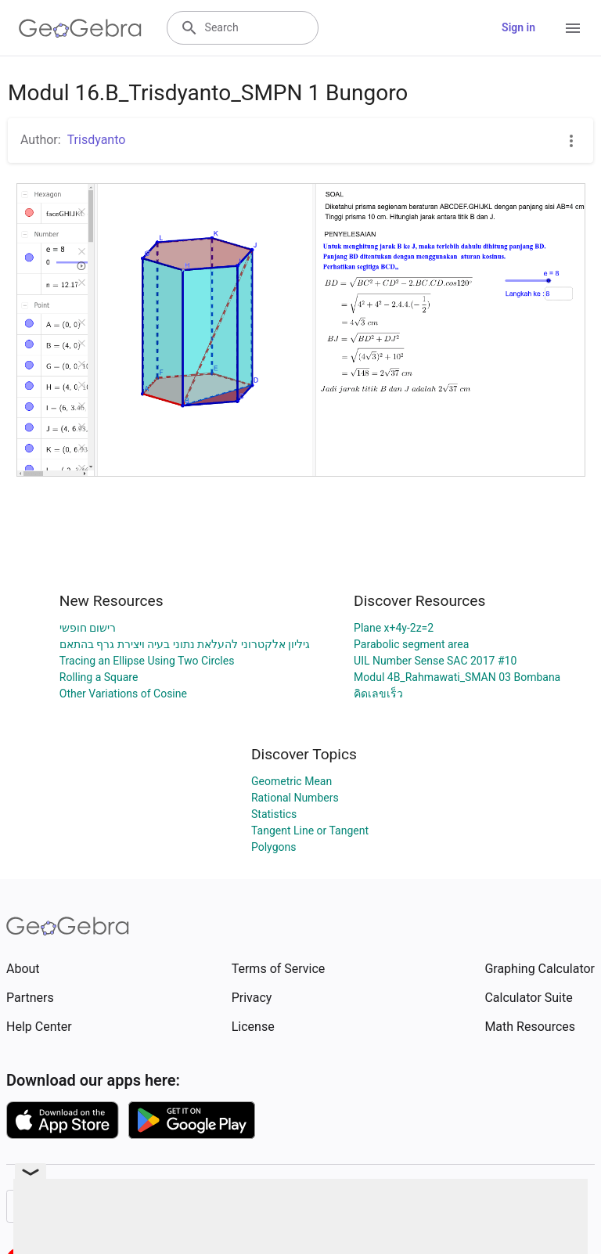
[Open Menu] (572, 28)
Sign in (518, 27)
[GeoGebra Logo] (80, 28)
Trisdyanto (96, 139)
